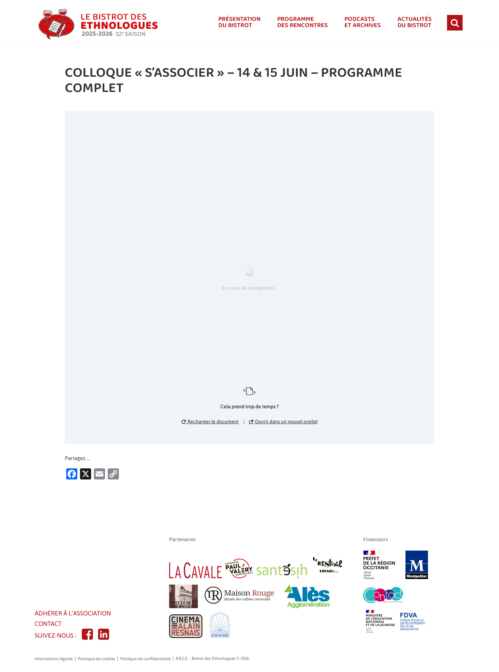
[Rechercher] (454, 22)
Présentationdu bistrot (235, 22)
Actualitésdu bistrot (414, 22)
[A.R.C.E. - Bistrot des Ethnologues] (97, 23)
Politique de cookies (96, 661)
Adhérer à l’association (75, 614)
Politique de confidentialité (145, 661)
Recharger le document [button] (210, 421)
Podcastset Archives (360, 22)
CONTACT (49, 625)
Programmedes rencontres (299, 22)
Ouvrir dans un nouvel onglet (283, 421)
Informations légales (54, 661)
